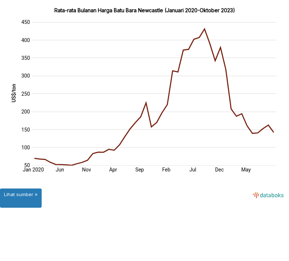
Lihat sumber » (21, 194)
